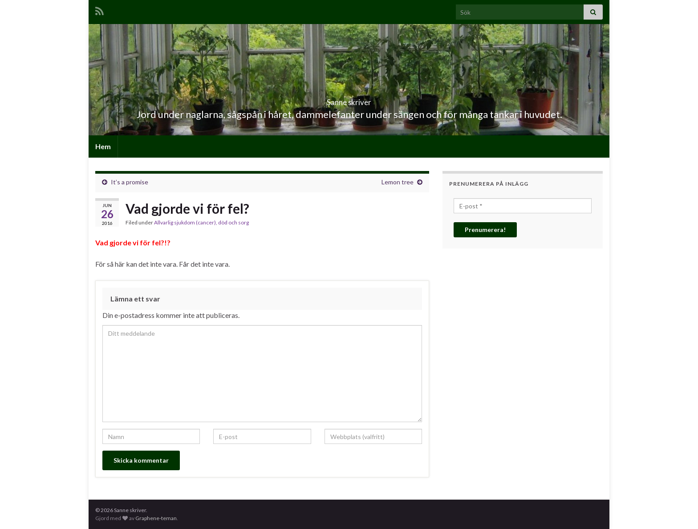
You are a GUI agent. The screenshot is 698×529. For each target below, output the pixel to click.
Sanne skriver (349, 99)
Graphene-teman (156, 518)
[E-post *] (523, 205)
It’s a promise (129, 182)
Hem (103, 146)
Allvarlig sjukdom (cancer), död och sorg (201, 222)
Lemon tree (397, 182)
